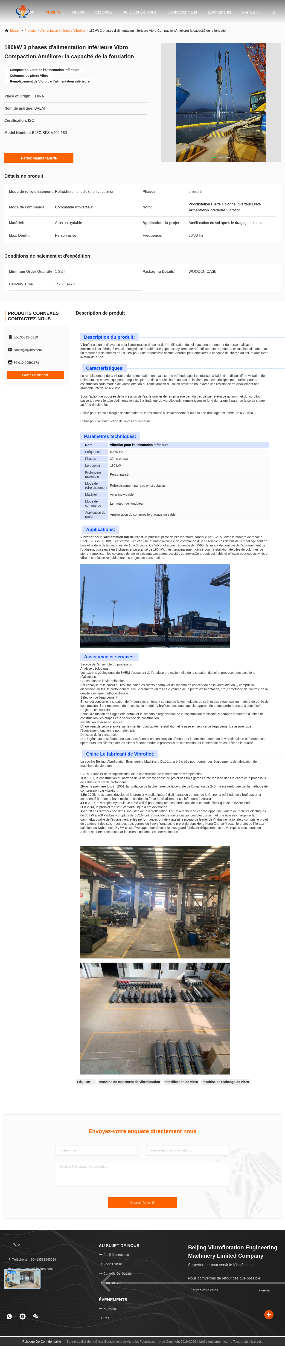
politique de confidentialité (41, 1341)
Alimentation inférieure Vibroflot (62, 30)
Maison (27, 12)
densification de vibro (181, 1082)
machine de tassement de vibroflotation (129, 1082)
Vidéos (78, 12)
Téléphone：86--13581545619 (32, 1259)
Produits (53, 12)
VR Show (103, 12)
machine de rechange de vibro (226, 1082)
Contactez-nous (182, 12)
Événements (219, 12)
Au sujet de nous (139, 12)
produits (30, 30)
